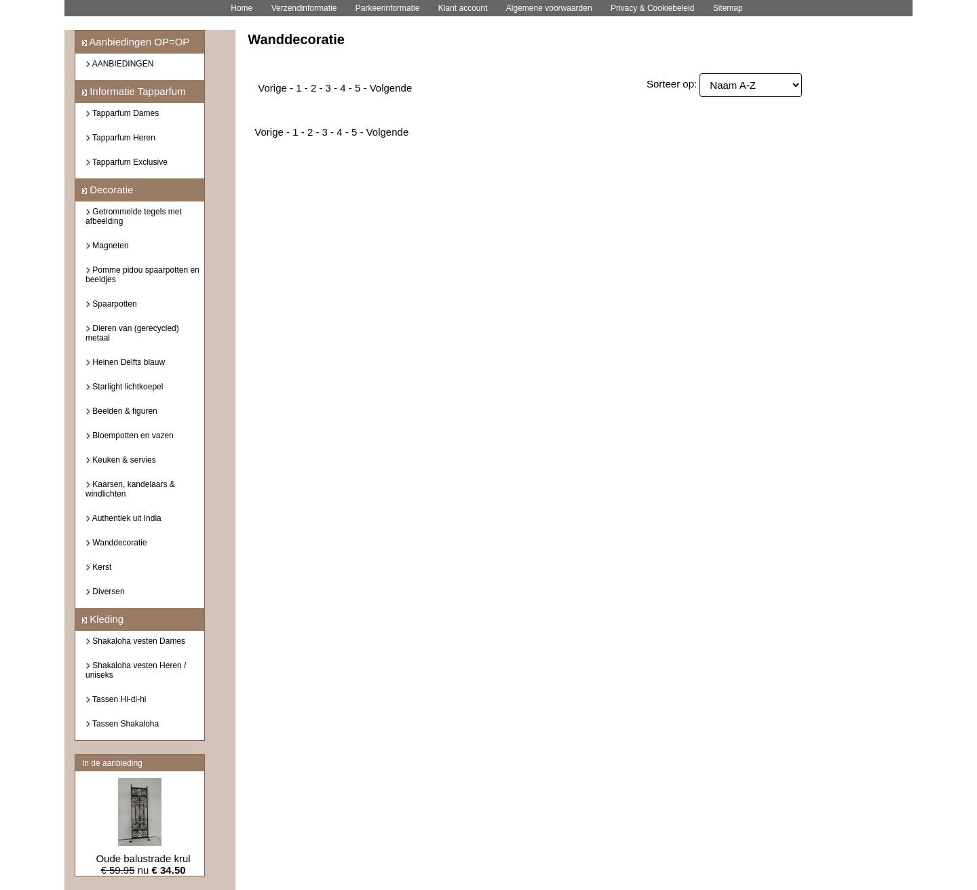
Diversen (105, 591)
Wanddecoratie (116, 542)
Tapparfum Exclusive (126, 162)
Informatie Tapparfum (134, 91)
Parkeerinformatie (388, 8)
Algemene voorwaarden (549, 8)
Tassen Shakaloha (122, 724)
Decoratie (107, 189)
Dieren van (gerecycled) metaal (132, 333)
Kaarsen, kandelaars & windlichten (130, 489)
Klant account (463, 8)
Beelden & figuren (121, 411)
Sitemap (728, 8)
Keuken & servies (120, 460)
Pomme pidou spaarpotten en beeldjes (142, 274)
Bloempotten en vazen (129, 435)
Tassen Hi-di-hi (115, 699)
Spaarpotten (111, 304)
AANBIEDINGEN (119, 64)
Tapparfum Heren (120, 137)
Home (241, 8)
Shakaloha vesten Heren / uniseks (135, 670)
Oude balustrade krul (143, 858)
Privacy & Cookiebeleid (652, 8)
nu (142, 870)
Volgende (391, 88)
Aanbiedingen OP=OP (135, 41)
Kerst (98, 567)
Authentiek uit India (123, 518)
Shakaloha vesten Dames (135, 641)
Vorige (272, 88)
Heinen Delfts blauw (125, 362)
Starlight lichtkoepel (124, 386)
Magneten (107, 245)
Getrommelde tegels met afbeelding (133, 216)
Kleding (102, 619)
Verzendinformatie (304, 8)
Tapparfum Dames (122, 113)
